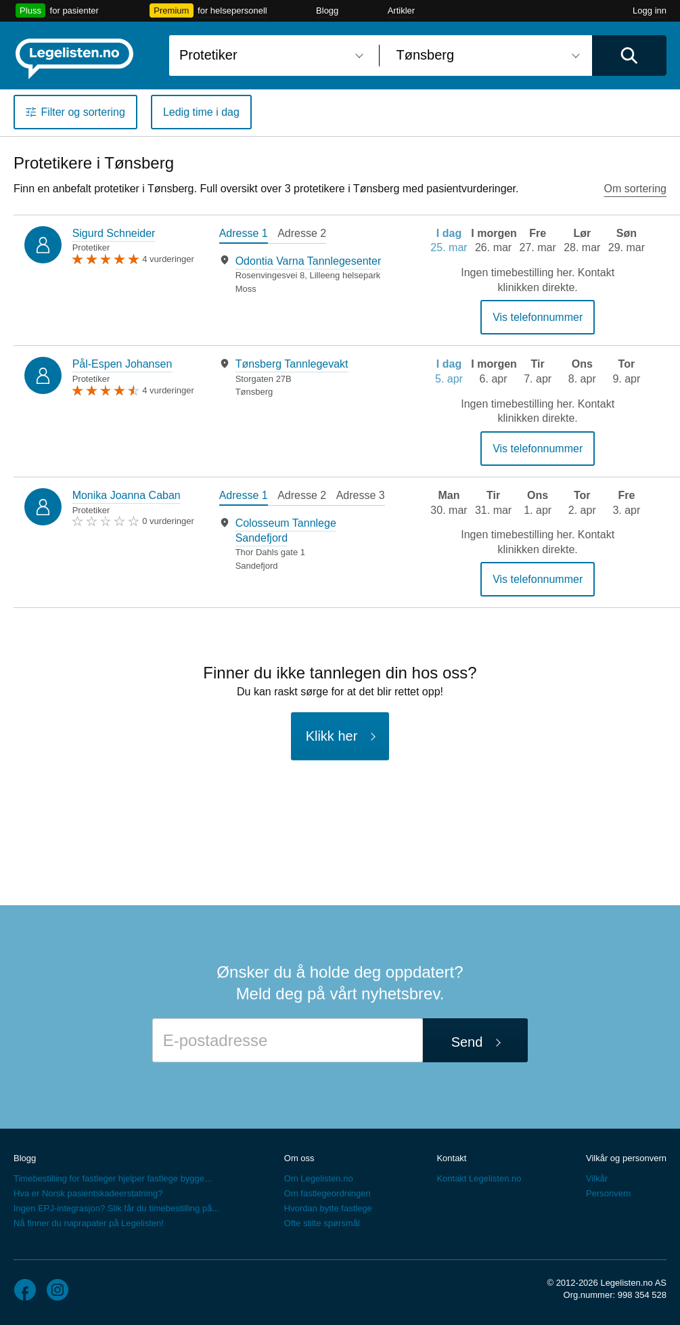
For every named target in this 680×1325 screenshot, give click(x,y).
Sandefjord (256, 566)
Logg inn (649, 10)
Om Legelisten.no (318, 1178)
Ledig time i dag (201, 112)
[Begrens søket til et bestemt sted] (486, 55)
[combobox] (269, 55)
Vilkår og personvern (626, 1158)
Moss (245, 289)
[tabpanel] (302, 274)
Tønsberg (254, 392)
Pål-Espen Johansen (122, 364)
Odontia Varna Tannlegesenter (308, 261)
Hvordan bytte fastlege (328, 1208)
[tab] (243, 235)
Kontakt (451, 1158)
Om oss (299, 1158)
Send (467, 1042)
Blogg (327, 10)
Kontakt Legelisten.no (478, 1178)
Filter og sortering (83, 112)
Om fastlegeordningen (327, 1193)
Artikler (401, 10)
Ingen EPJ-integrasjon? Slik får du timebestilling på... (116, 1208)
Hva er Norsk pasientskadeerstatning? (88, 1193)
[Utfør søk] (629, 55)
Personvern (608, 1193)
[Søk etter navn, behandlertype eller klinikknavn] (269, 55)
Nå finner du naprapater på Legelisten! (89, 1223)
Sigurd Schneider (114, 233)
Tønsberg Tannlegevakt (291, 364)
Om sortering (635, 188)
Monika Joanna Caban (126, 495)
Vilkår (597, 1178)
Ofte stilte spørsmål (322, 1223)
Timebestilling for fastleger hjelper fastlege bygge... (113, 1178)
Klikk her (332, 736)
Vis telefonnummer (538, 317)
